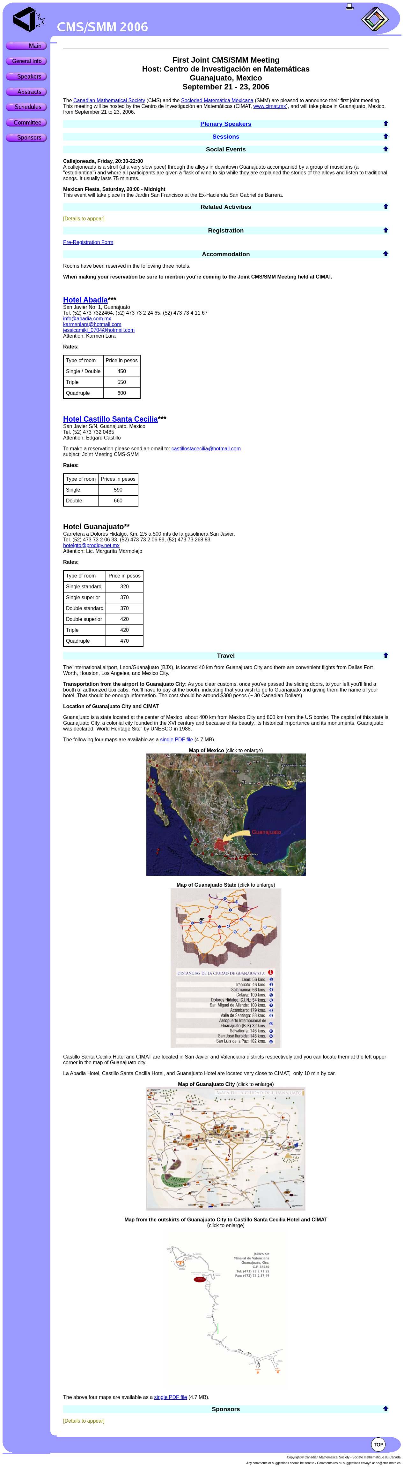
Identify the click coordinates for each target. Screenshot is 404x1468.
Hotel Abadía (85, 300)
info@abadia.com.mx (87, 318)
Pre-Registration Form (88, 242)
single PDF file (176, 739)
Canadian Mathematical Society (109, 100)
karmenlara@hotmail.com (92, 324)
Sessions (225, 136)
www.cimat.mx (269, 106)
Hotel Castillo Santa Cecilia (110, 419)
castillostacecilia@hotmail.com (206, 448)
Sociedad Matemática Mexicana (217, 100)
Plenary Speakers (225, 123)
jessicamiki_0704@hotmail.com (99, 330)
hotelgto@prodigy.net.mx (91, 545)
